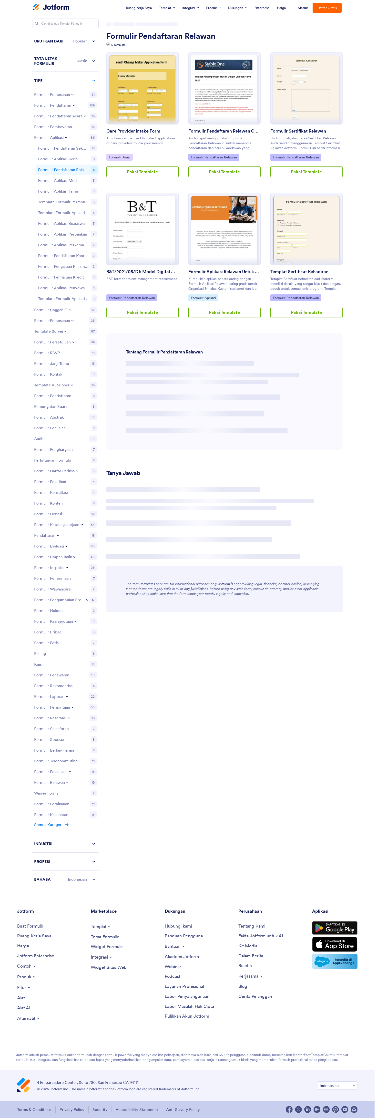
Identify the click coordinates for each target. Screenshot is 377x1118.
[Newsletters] (245, 966)
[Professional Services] (184, 987)
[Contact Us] (178, 926)
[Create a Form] (30, 926)
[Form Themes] (105, 937)
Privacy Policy (72, 1109)
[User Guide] (184, 936)
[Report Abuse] (187, 997)
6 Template (118, 45)
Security (100, 1109)
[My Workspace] (34, 936)
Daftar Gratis (327, 8)
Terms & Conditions (34, 1109)
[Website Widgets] (109, 968)
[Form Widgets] (107, 947)
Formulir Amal (121, 157)
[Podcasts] (172, 977)
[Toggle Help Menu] (175, 946)
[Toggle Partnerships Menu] (250, 976)
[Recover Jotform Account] (187, 1016)
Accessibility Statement (137, 1109)
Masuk (303, 8)
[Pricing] (23, 946)
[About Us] (251, 926)
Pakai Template (142, 172)
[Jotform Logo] (51, 7)
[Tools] (21, 998)
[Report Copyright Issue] (189, 1007)
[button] (65, 41)
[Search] (36, 23)
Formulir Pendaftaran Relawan (160, 36)
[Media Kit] (247, 946)
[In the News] (250, 956)
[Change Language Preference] (337, 1085)
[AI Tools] (23, 1008)
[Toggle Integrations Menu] (102, 957)
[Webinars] (173, 967)
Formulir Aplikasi (203, 297)
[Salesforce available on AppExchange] (334, 961)
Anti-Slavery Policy (183, 1109)
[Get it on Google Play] (334, 928)
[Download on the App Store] (334, 944)
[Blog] (242, 987)
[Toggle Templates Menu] (101, 926)
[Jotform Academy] (182, 957)
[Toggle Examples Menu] (26, 966)
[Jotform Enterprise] (35, 956)
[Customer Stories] (255, 997)
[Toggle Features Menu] (24, 987)
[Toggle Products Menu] (26, 977)
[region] (65, 460)
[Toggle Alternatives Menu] (28, 1018)
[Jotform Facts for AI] (260, 936)
